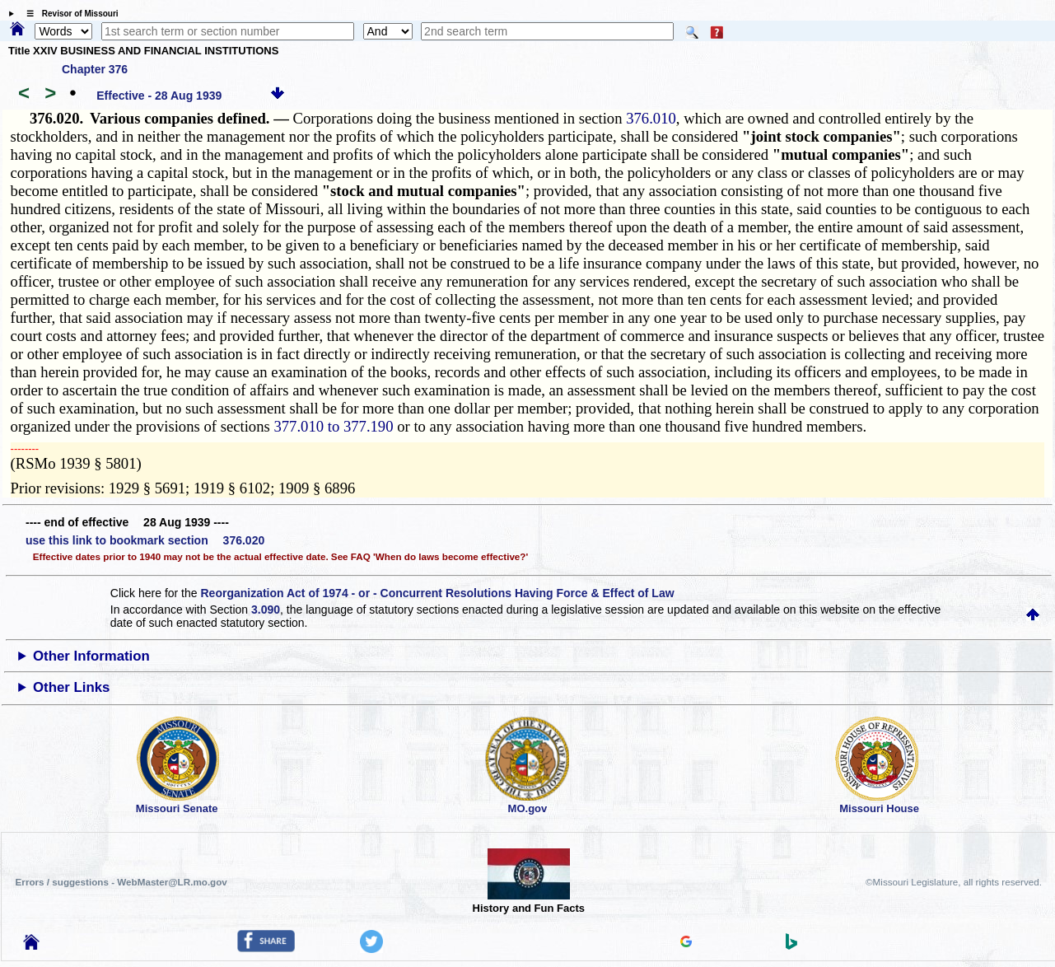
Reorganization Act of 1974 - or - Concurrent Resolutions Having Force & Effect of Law (437, 593)
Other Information (91, 656)
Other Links (71, 687)
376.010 (651, 118)
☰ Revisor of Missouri (68, 13)
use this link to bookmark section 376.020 (145, 540)
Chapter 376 (95, 69)
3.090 (265, 609)
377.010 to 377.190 (333, 426)
